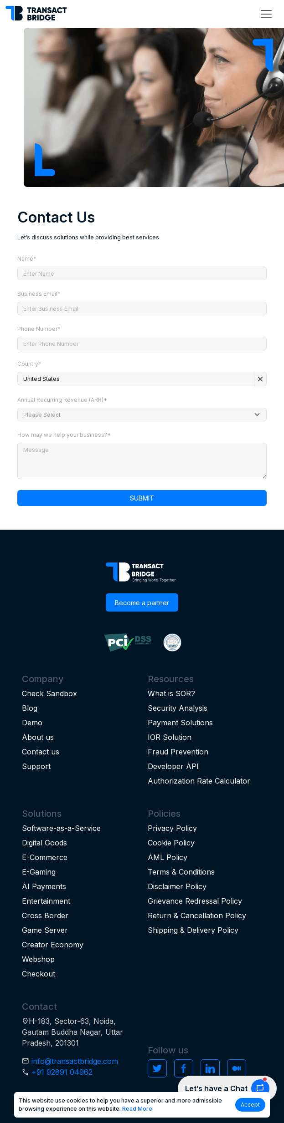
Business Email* (39, 293)
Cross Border (45, 915)
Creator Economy (52, 944)
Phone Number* (39, 328)
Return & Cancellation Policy (197, 915)
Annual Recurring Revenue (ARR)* (62, 399)
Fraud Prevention (178, 751)
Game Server (45, 930)
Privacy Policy (172, 828)
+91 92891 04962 (62, 1072)
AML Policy (167, 857)
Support (36, 766)
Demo (32, 722)
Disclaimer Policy (177, 886)
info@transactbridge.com (74, 1061)
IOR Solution (169, 737)
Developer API (173, 766)
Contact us (40, 751)
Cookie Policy (171, 842)
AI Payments (44, 886)
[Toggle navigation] (266, 14)
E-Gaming (39, 871)
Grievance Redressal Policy (195, 900)
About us (38, 737)
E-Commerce (44, 857)
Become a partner (142, 603)
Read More (137, 1108)
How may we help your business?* (64, 434)
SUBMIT (142, 498)
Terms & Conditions (181, 871)
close (260, 379)
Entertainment (46, 900)
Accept (250, 1104)
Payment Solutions (180, 722)
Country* (29, 363)
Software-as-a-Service (61, 828)
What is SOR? (171, 693)
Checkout (38, 973)
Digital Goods (44, 842)
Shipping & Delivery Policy (193, 930)
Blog (29, 708)
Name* (26, 258)
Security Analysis (177, 708)
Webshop (38, 959)
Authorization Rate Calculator (199, 780)
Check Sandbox (49, 693)
